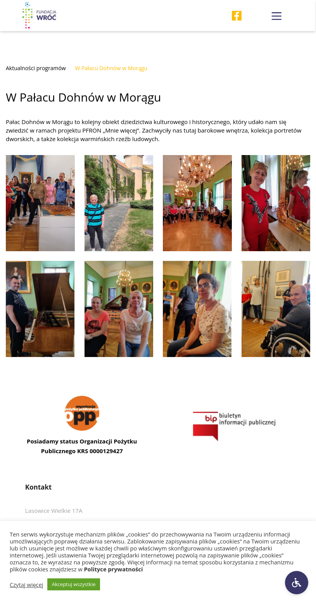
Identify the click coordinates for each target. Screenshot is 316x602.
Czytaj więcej (26, 584)
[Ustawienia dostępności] (296, 582)
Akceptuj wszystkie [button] (74, 584)
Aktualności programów (36, 68)
